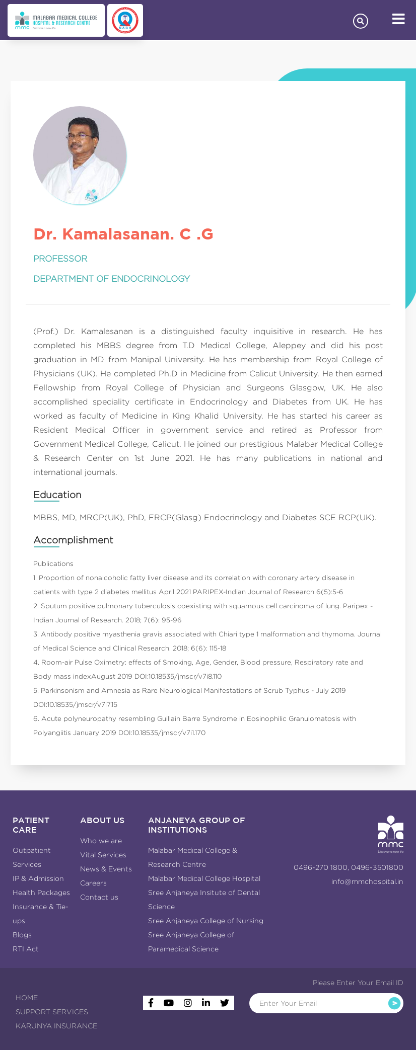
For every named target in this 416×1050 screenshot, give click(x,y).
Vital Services (103, 855)
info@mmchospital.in (367, 881)
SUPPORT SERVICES (52, 1012)
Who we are (101, 841)
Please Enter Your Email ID (358, 983)
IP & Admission (38, 878)
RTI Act (26, 949)
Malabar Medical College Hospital (204, 878)
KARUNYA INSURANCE (56, 1026)
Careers (93, 883)
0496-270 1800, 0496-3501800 (348, 867)
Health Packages (41, 893)
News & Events (106, 869)
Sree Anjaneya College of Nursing (205, 921)
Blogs (22, 935)
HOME (27, 998)
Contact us (99, 897)
